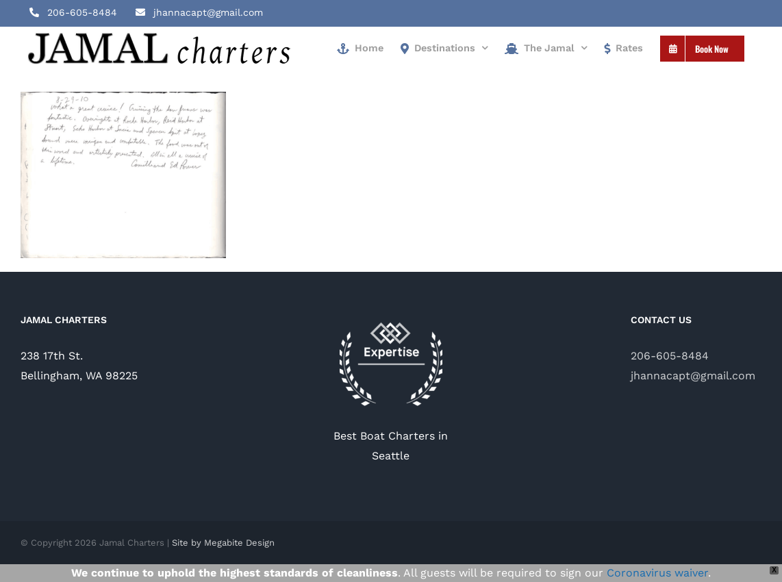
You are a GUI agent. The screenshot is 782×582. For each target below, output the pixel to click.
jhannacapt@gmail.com (693, 375)
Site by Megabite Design (223, 542)
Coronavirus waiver (657, 572)
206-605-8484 (670, 355)
